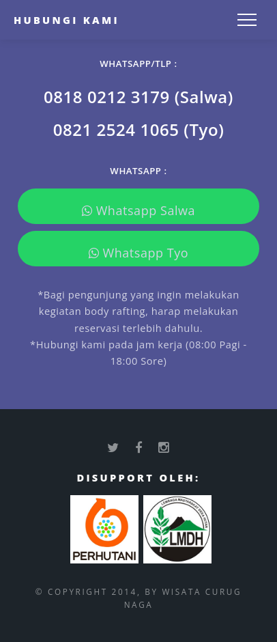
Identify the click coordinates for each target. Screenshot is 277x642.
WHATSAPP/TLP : (138, 63)
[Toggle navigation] (247, 19)
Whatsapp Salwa (138, 210)
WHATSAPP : (138, 171)
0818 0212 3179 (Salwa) (138, 96)
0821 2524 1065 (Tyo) (138, 129)
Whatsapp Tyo (139, 253)
